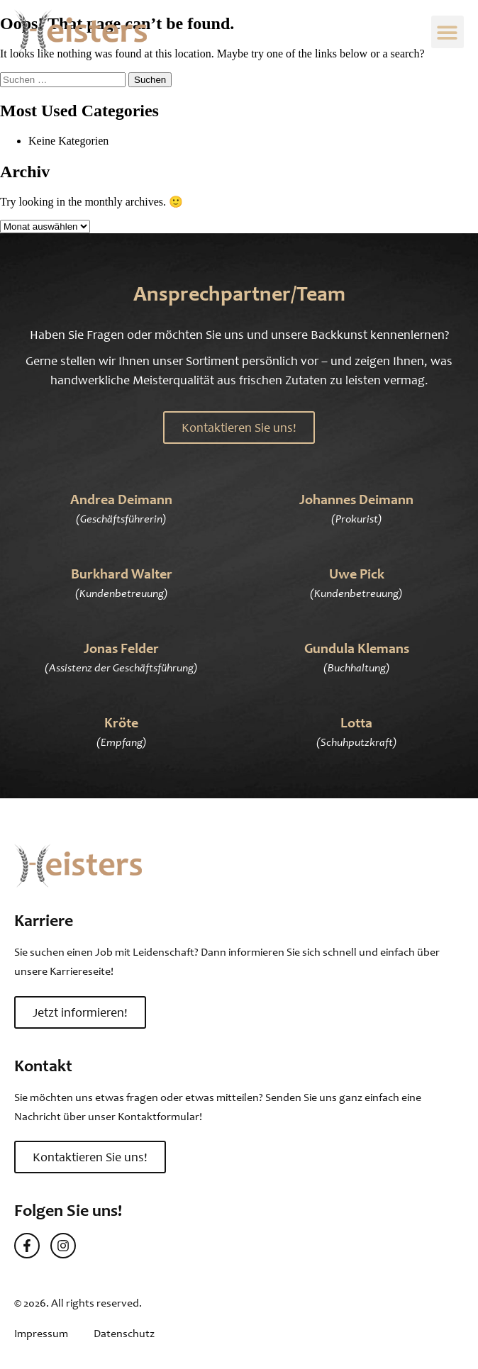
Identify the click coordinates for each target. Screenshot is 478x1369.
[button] (448, 32)
